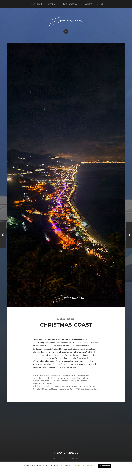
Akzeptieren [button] (105, 466)
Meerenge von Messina (72, 386)
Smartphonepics (60, 381)
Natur (73, 378)
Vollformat (84, 381)
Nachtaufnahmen (62, 378)
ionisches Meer (52, 386)
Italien (73, 375)
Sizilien (48, 381)
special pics (74, 381)
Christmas (38, 386)
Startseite (36, 4)
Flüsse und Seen (42, 375)
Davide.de (70, 452)
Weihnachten (39, 383)
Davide (51, 4)
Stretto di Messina (50, 389)
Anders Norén (71, 459)
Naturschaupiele (84, 378)
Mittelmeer (90, 386)
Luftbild (49, 378)
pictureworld (70, 4)
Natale (37, 389)
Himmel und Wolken (60, 375)
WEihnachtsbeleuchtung (87, 389)
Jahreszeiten (83, 375)
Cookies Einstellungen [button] (84, 465)
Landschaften (39, 378)
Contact (89, 4)
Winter (49, 383)
